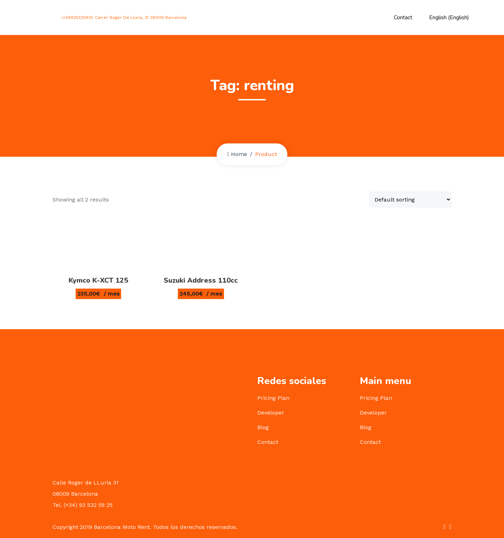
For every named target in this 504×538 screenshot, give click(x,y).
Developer (270, 412)
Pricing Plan (273, 398)
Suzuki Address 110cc (201, 280)
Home (237, 154)
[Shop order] (410, 199)
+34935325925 (77, 17)
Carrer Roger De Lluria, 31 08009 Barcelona (139, 17)
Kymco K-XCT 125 (98, 280)
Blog (263, 427)
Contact (403, 17)
